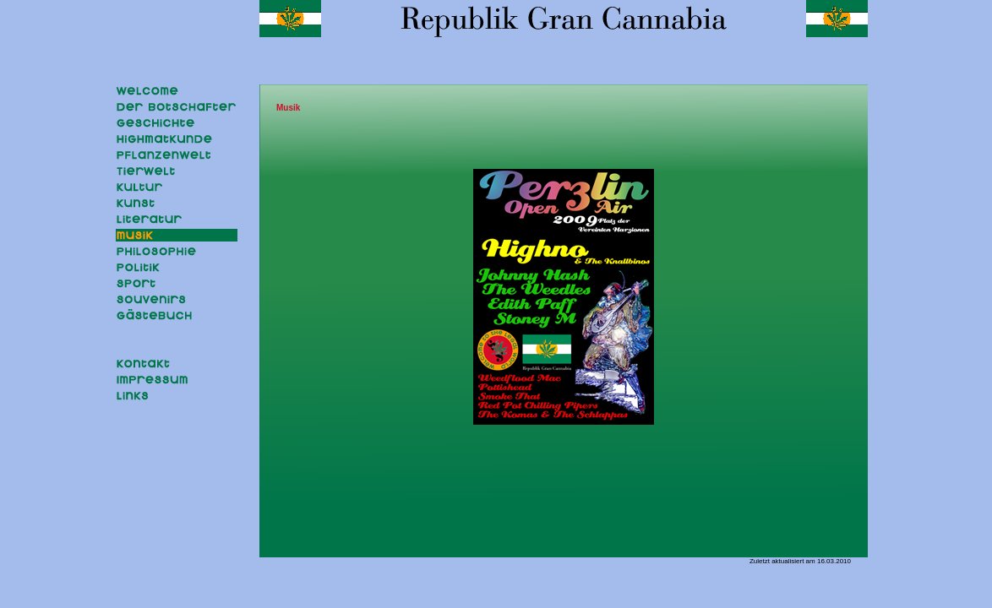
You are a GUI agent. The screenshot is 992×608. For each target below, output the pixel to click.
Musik (288, 107)
